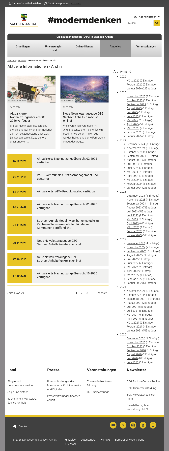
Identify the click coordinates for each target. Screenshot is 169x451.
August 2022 (134, 255)
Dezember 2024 (136, 144)
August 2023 (134, 207)
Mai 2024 (132, 171)
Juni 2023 (133, 215)
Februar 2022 (134, 279)
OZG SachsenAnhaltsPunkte (143, 381)
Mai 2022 (132, 267)
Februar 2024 (134, 183)
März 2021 (133, 322)
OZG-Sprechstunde (98, 392)
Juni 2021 (133, 310)
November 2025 (136, 96)
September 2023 (136, 203)
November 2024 (136, 148)
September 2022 (136, 251)
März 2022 (133, 275)
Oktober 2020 (134, 346)
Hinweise (70, 439)
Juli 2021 (132, 306)
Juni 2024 (133, 167)
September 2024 (136, 156)
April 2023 (133, 223)
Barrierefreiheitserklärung (129, 439)
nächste (102, 293)
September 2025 (136, 104)
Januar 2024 (134, 187)
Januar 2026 (134, 88)
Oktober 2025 (134, 100)
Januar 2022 (134, 283)
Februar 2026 (134, 84)
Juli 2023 (132, 211)
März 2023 (133, 227)
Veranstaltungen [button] (146, 46)
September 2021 (136, 298)
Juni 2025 (133, 116)
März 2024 (133, 179)
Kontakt (105, 439)
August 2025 (134, 108)
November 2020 (136, 342)
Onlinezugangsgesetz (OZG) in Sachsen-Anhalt (84, 36)
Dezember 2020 (136, 338)
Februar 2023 (134, 231)
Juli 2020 (132, 358)
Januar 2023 (134, 235)
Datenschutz (88, 439)
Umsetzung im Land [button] (53, 48)
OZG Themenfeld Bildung (141, 388)
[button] (25, 3)
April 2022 (133, 271)
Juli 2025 (132, 112)
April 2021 (133, 318)
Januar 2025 (134, 136)
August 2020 (134, 354)
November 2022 (136, 247)
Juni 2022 (133, 263)
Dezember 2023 (136, 195)
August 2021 (134, 302)
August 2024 (134, 160)
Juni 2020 (133, 362)
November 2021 (136, 290)
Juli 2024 (132, 163)
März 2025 (133, 128)
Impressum (71, 443)
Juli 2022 (132, 259)
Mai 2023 (132, 219)
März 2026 (133, 80)
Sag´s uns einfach (17, 392)
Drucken (20, 427)
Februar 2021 (134, 326)
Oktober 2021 (134, 294)
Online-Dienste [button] (84, 46)
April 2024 (133, 175)
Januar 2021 (134, 330)
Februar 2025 (134, 132)
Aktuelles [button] (115, 46)
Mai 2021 (132, 314)
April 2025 (133, 124)
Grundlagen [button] (23, 46)
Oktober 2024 (134, 152)
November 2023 (136, 199)
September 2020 (136, 350)
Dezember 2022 (136, 243)
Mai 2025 (132, 120)
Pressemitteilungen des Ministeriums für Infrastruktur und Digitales (64, 385)
